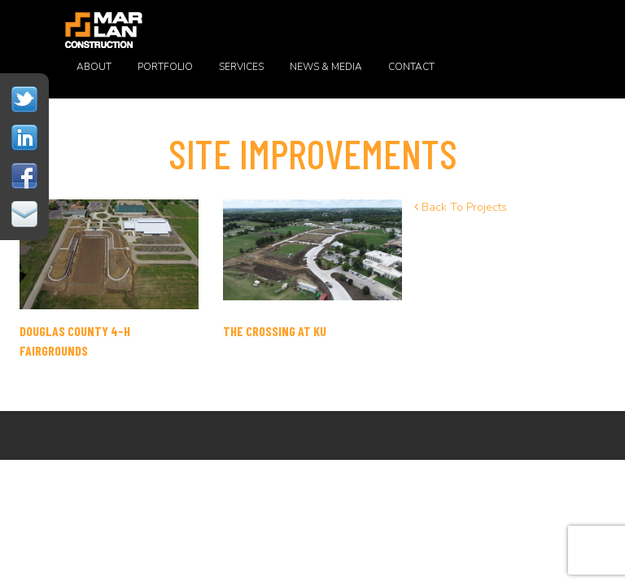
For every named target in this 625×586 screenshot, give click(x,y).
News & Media (326, 66)
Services (241, 66)
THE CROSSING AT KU (274, 331)
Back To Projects (460, 207)
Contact (411, 66)
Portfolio (165, 66)
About (93, 66)
